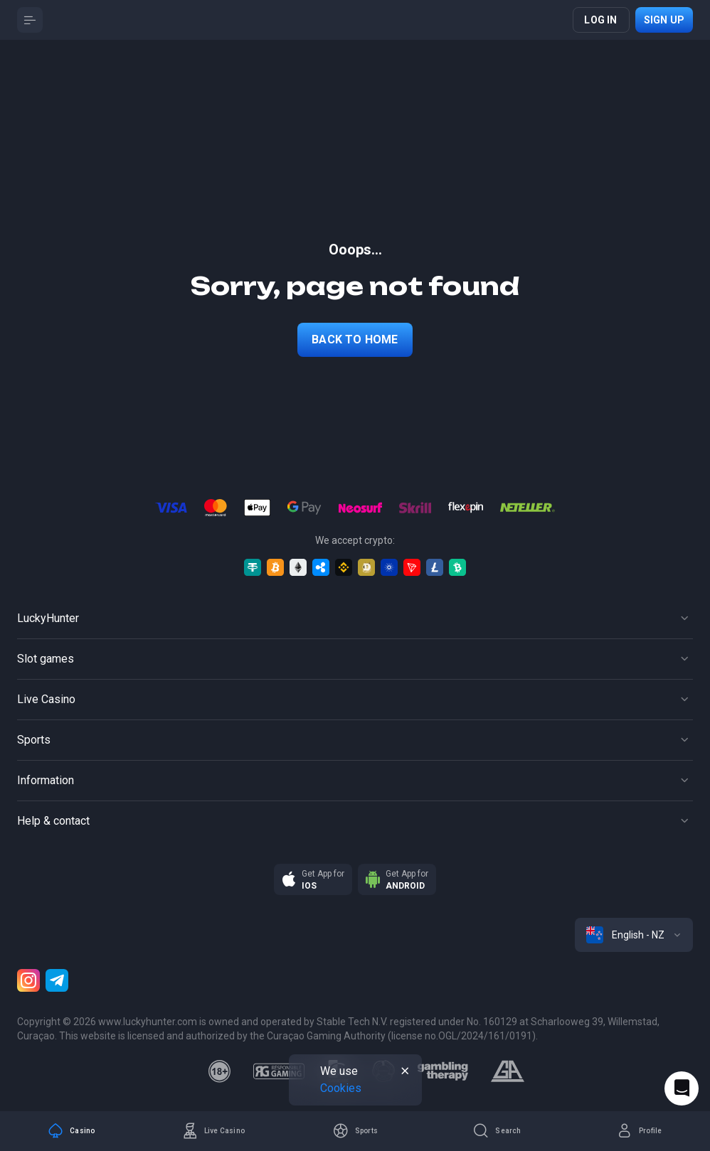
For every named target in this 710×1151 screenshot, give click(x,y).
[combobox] (634, 935)
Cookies (340, 1088)
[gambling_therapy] (443, 1071)
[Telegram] (57, 980)
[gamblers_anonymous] (507, 1071)
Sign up (664, 20)
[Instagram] (28, 980)
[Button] (30, 20)
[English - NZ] (634, 935)
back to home (355, 339)
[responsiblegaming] (278, 1071)
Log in (600, 20)
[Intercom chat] (681, 1088)
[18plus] (219, 1071)
